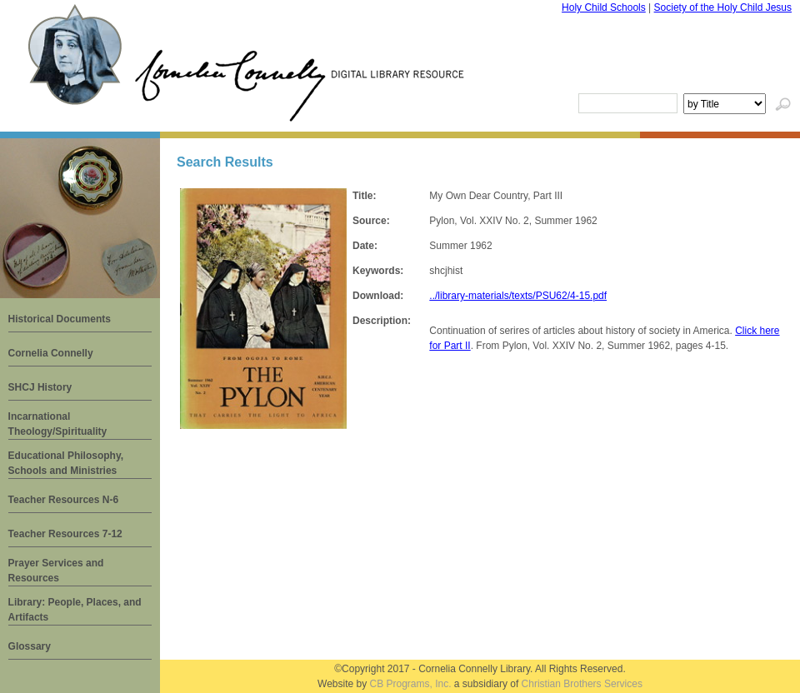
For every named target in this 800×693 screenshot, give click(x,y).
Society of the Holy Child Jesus (723, 7)
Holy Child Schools (604, 7)
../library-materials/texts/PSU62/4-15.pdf (518, 296)
